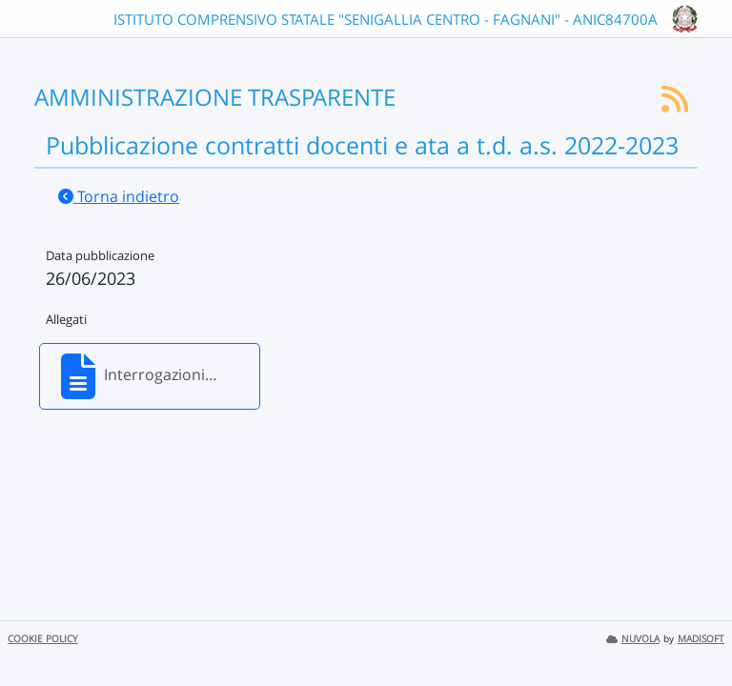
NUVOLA (633, 639)
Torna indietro (118, 196)
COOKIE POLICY (43, 639)
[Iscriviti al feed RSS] (674, 104)
